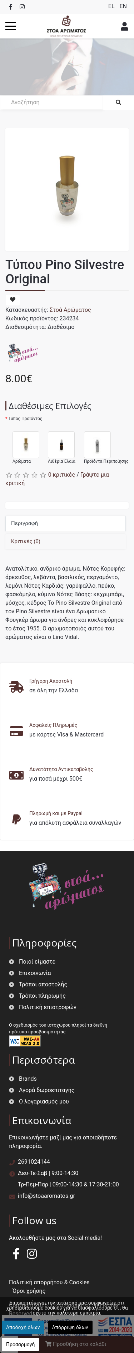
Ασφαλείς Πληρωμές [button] (53, 725)
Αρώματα (22, 444)
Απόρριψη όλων (70, 1327)
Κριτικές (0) (25, 541)
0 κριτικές (61, 474)
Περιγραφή (24, 523)
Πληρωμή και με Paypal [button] (56, 813)
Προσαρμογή (20, 1344)
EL (112, 6)
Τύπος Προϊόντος (25, 418)
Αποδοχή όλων (23, 1327)
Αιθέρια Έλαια (58, 444)
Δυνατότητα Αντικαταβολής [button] (61, 769)
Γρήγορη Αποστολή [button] (50, 681)
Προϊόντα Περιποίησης (103, 444)
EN (123, 6)
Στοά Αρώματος (70, 309)
